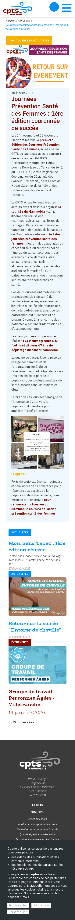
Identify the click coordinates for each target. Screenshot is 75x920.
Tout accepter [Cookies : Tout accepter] (18, 905)
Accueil (10, 21)
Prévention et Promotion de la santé (37, 829)
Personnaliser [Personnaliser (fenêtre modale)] (18, 912)
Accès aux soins (37, 819)
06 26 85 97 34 (37, 795)
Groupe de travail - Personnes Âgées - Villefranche (32, 698)
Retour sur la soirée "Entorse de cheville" (35, 627)
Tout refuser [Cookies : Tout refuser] (41, 905)
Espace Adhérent (54, 7)
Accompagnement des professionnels (37, 839)
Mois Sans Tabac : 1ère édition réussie (37, 546)
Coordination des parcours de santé (37, 824)
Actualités (24, 21)
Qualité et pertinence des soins (37, 834)
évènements (19, 642)
